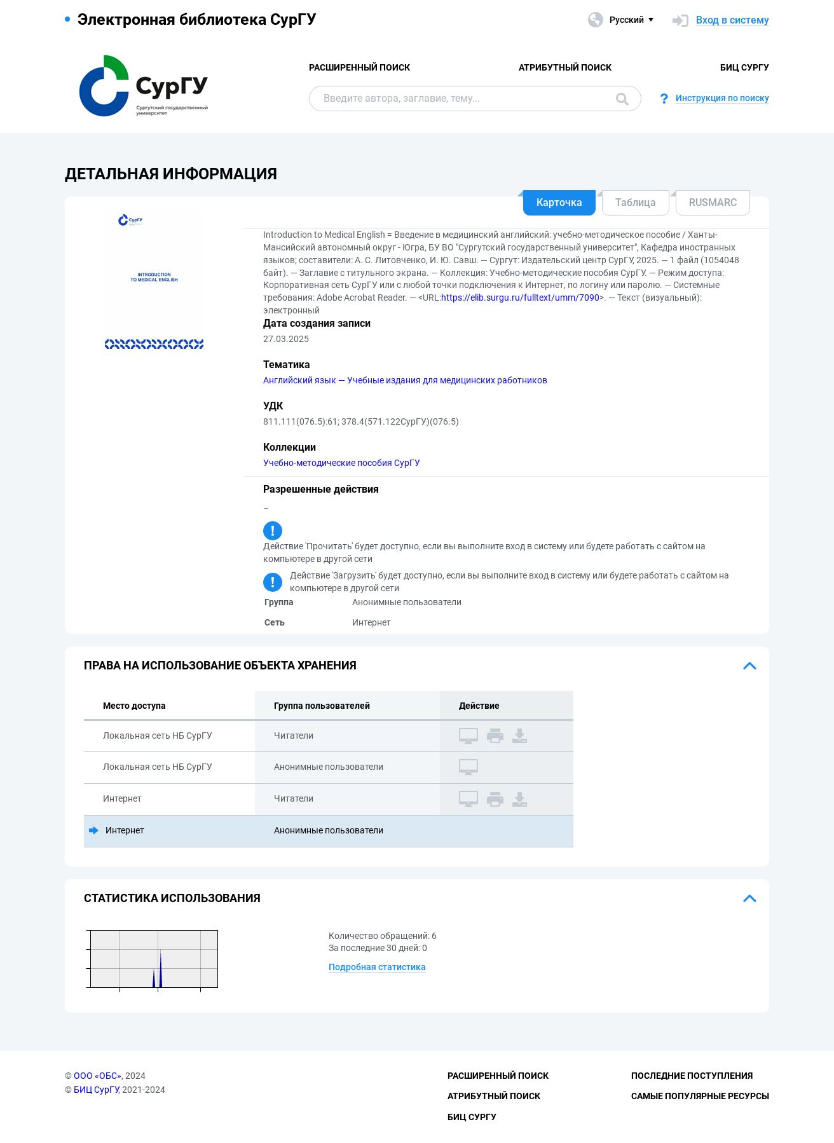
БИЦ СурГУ (744, 67)
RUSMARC (713, 202)
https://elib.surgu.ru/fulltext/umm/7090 (520, 297)
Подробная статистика (377, 967)
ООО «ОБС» (97, 1076)
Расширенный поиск (359, 67)
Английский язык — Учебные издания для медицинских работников (405, 380)
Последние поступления (692, 1076)
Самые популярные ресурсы (700, 1096)
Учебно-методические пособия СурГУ (341, 463)
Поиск (622, 99)
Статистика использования (172, 898)
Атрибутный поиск (565, 67)
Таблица (635, 202)
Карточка (559, 202)
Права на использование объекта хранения (220, 665)
